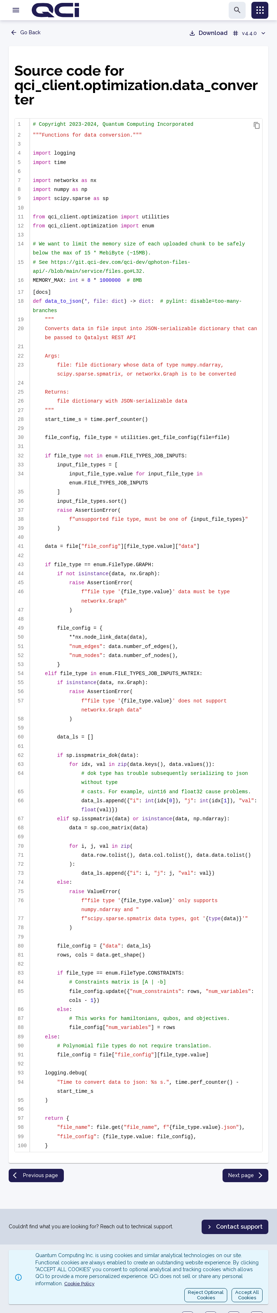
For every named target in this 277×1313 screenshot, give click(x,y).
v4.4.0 (249, 33)
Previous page (35, 1175)
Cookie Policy (79, 1283)
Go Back (25, 32)
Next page (246, 1175)
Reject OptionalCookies (206, 1295)
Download (208, 33)
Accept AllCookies (247, 1295)
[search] (237, 10)
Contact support (234, 1226)
